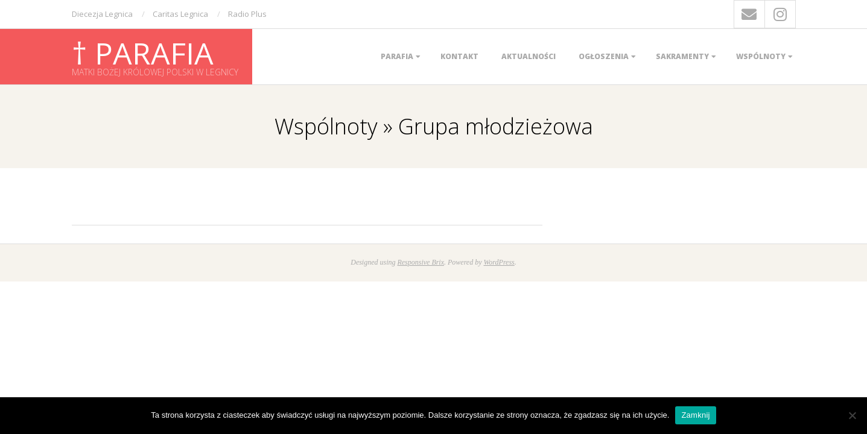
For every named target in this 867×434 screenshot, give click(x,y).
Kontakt (459, 56)
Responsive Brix (420, 262)
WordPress (498, 262)
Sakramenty (682, 56)
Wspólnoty (761, 56)
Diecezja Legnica (102, 13)
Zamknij (695, 415)
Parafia (397, 56)
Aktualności (528, 56)
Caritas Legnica (180, 13)
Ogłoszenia (604, 56)
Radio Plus (247, 13)
